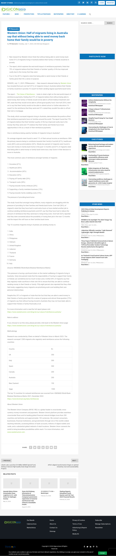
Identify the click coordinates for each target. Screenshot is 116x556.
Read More (92, 152)
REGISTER (110, 3)
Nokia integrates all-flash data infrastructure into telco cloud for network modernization (99, 170)
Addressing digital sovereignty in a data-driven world (30, 3)
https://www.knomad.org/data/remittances (23, 399)
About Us (53, 524)
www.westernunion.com (16, 432)
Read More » (85, 216)
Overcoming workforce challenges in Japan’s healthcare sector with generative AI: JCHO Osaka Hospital (100, 181)
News (17, 14)
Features (6, 14)
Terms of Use (77, 524)
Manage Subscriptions (103, 524)
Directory (70, 14)
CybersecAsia (31, 524)
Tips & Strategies (44, 14)
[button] (90, 16)
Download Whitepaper (95, 106)
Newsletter (99, 528)
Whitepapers (58, 14)
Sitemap (52, 532)
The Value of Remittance (26, 95)
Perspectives (29, 14)
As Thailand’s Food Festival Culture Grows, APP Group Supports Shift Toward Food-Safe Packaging (96, 258)
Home (52, 520)
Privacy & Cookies (78, 520)
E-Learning (82, 14)
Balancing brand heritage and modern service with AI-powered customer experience (100, 146)
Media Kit (75, 534)
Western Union (66, 84)
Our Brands (30, 520)
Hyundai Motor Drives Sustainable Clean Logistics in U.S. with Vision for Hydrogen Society (10, 495)
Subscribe (98, 520)
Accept (102, 553)
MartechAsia (31, 528)
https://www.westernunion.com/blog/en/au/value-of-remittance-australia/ (34, 312)
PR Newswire (13, 29)
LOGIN (101, 3)
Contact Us (53, 528)
